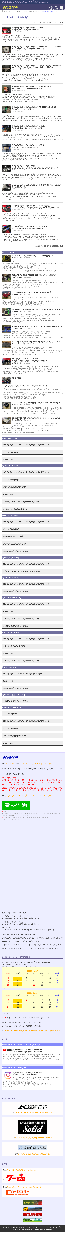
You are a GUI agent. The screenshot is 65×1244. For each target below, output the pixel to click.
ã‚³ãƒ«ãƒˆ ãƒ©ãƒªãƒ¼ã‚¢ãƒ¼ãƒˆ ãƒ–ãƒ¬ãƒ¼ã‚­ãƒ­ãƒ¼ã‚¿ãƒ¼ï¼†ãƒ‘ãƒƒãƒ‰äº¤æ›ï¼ (32, 87)
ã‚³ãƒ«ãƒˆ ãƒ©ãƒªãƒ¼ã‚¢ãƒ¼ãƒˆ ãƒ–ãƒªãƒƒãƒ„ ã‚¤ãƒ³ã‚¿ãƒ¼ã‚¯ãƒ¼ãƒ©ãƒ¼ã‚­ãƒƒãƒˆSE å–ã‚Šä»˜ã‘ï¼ (36, 207)
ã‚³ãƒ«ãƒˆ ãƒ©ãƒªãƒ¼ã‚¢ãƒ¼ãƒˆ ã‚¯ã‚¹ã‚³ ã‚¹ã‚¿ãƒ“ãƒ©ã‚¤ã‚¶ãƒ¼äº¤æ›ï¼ (28, 146)
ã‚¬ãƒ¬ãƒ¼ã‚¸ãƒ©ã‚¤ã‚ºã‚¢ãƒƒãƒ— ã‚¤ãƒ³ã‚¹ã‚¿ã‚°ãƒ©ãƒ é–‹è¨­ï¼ (27, 1074)
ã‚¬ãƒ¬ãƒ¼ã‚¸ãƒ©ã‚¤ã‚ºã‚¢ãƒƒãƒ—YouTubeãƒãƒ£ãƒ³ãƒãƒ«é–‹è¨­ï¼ (28, 1050)
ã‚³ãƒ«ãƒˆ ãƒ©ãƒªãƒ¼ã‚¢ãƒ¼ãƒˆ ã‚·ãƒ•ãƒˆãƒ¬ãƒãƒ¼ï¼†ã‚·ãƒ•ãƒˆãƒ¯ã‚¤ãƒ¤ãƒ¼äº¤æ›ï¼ (36, 167)
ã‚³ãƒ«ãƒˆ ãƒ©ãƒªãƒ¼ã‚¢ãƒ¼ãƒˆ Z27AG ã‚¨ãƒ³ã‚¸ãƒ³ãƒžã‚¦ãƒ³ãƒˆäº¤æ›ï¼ (28, 29)
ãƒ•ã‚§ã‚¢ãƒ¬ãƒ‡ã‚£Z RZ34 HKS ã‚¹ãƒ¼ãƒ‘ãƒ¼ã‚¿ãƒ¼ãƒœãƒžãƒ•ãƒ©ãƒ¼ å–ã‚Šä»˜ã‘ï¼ (30, 361)
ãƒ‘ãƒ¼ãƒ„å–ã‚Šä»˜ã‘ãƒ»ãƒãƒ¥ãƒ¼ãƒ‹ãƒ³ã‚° (22, 11)
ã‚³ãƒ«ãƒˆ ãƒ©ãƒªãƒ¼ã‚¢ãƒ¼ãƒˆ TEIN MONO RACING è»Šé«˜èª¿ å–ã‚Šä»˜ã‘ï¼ (34, 108)
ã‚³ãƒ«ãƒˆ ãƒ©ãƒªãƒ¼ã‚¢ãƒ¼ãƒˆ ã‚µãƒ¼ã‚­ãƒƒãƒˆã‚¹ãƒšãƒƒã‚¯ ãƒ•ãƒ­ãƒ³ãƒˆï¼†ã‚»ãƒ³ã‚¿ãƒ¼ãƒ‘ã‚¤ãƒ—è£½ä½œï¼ (37, 67)
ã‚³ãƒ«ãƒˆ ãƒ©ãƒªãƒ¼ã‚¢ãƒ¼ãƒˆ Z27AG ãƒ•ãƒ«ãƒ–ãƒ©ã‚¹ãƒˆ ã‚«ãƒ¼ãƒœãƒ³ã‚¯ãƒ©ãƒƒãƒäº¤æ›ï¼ (36, 48)
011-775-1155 (15, 774)
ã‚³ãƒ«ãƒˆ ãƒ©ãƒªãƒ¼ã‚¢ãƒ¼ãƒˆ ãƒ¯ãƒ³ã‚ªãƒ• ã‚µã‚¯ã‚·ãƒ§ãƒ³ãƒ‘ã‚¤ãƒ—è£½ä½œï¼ (30, 227)
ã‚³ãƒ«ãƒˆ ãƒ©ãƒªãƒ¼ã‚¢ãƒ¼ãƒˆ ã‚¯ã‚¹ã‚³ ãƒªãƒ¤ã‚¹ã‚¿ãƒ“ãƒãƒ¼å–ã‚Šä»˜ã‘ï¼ (29, 127)
